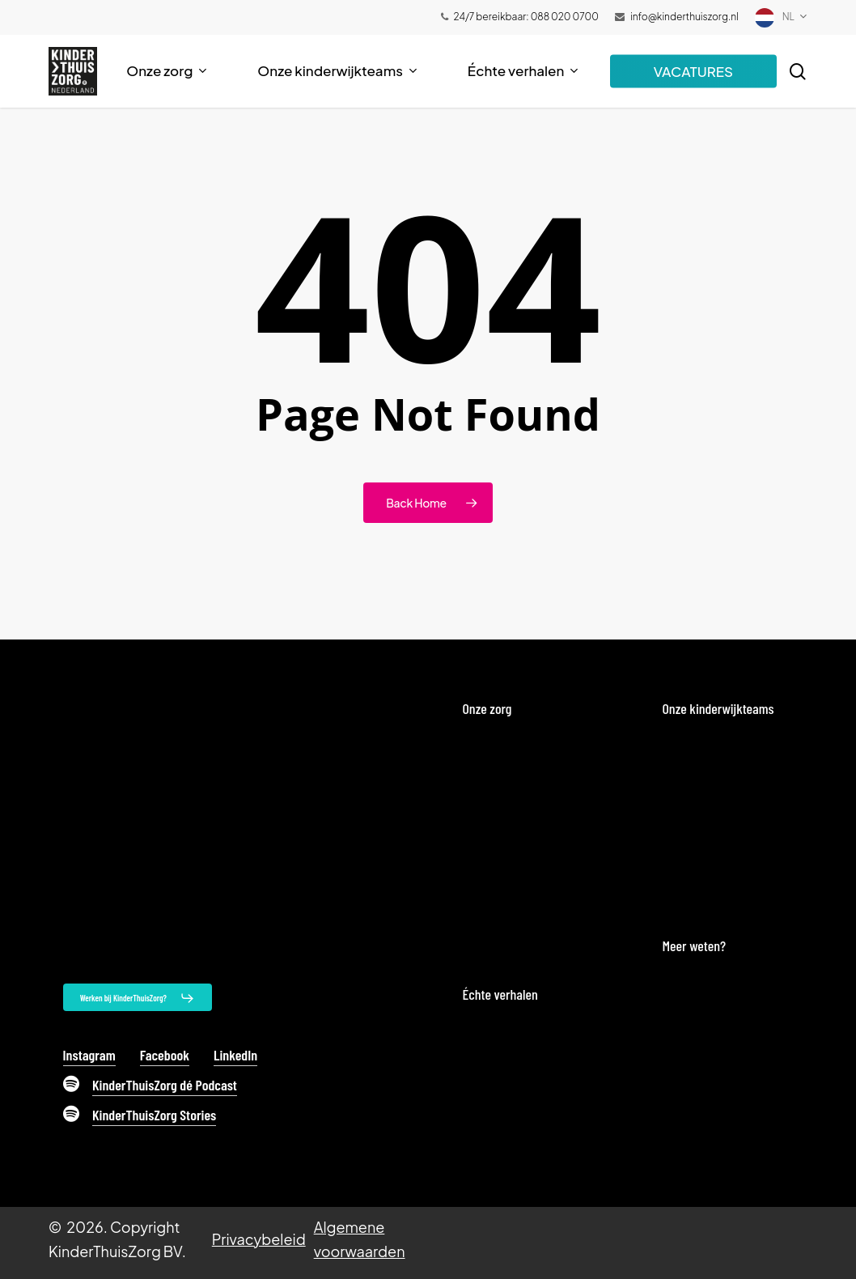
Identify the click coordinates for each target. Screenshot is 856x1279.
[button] (137, 998)
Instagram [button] (89, 1055)
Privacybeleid (259, 1239)
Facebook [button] (164, 1055)
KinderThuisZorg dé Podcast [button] (164, 1085)
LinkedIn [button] (235, 1055)
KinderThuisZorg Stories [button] (154, 1115)
